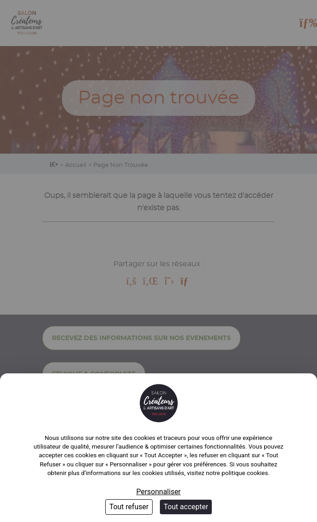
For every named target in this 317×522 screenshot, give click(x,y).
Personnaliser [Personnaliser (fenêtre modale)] (158, 491)
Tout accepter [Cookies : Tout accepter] (186, 506)
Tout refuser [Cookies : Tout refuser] (128, 506)
